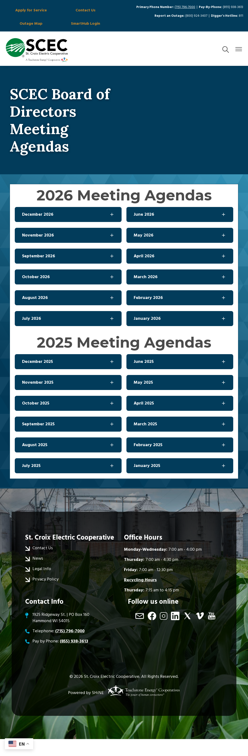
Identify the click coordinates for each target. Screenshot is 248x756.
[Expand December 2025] (68, 378)
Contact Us (60, 11)
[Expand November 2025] (68, 399)
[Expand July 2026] (68, 335)
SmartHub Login (22, 36)
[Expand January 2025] (179, 482)
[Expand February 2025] (179, 461)
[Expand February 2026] (179, 314)
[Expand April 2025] (179, 420)
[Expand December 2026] (68, 231)
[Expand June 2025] (179, 378)
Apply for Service (22, 14)
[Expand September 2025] (68, 441)
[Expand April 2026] (179, 273)
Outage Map (97, 11)
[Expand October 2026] (68, 293)
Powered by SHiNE (86, 710)
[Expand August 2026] (68, 314)
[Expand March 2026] (179, 293)
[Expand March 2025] (179, 441)
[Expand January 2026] (179, 335)
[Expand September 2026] (68, 273)
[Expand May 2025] (179, 399)
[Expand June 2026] (179, 231)
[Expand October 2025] (68, 420)
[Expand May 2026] (179, 252)
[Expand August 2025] (68, 461)
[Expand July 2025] (68, 482)
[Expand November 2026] (68, 252)
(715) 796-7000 (185, 7)
